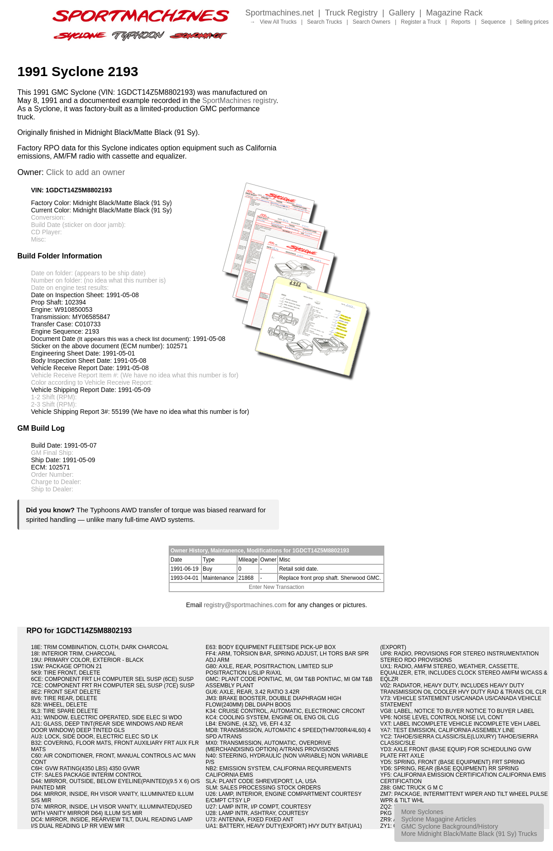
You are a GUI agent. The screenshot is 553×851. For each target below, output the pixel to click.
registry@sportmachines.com (245, 605)
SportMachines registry (239, 100)
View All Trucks (278, 22)
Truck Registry (351, 12)
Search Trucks (324, 22)
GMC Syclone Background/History (449, 826)
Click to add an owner (85, 172)
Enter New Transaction (276, 587)
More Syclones (422, 811)
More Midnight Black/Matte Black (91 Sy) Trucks (469, 833)
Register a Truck (420, 22)
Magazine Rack (454, 12)
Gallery (402, 12)
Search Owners (371, 22)
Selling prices (532, 22)
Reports (460, 22)
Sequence (493, 22)
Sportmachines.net (279, 12)
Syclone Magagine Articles (438, 819)
